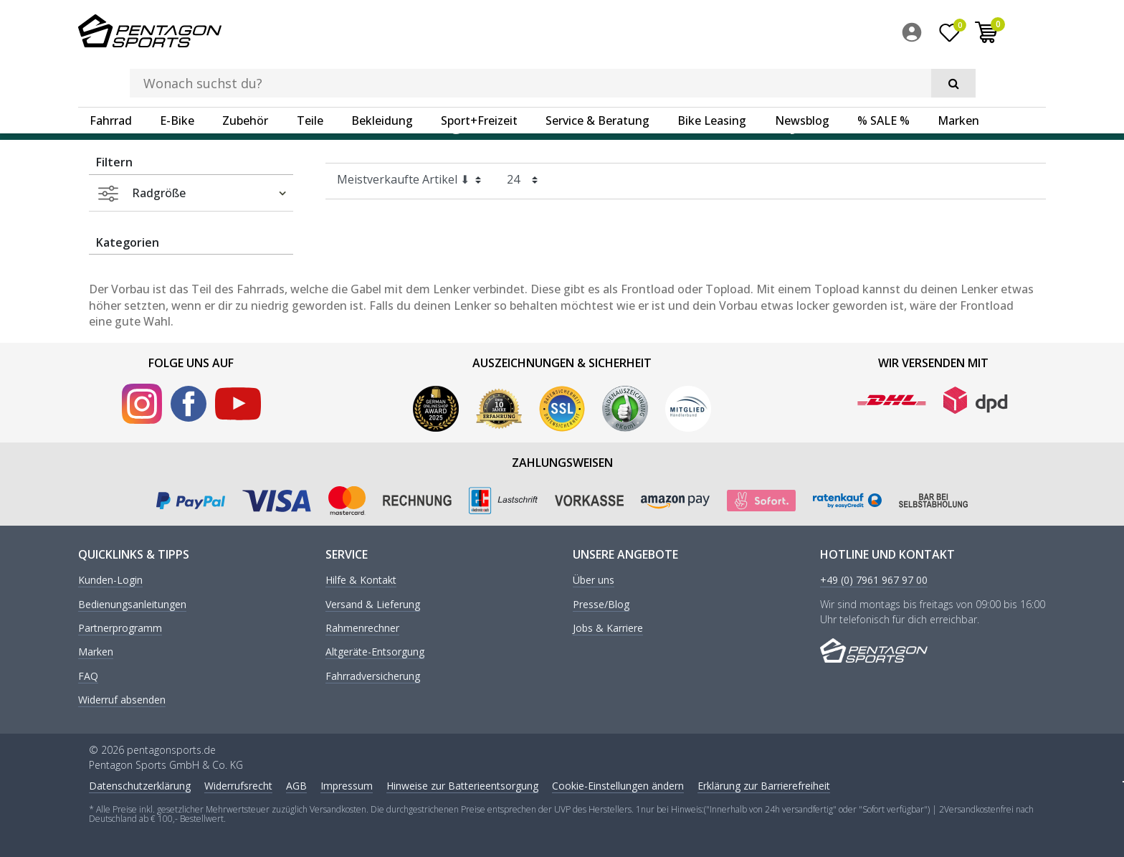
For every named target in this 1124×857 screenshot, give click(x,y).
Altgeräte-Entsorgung (374, 651)
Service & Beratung (597, 75)
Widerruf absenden (122, 699)
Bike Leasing (711, 75)
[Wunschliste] (987, 35)
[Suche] (841, 33)
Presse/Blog (601, 603)
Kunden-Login (110, 580)
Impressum (346, 784)
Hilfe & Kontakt (360, 580)
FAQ (88, 675)
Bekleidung (382, 75)
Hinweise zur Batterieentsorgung (462, 784)
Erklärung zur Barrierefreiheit (763, 784)
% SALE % (883, 75)
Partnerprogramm (120, 628)
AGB (296, 784)
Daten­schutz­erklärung (140, 784)
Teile (310, 75)
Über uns (593, 580)
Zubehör (245, 75)
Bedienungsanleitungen (132, 603)
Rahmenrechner (362, 628)
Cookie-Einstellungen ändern (618, 784)
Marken (958, 75)
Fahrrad (111, 75)
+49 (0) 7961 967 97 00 (874, 580)
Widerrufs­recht (238, 784)
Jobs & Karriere (608, 628)
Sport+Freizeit (479, 75)
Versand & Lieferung (372, 603)
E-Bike (177, 75)
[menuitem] (952, 35)
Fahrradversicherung (372, 675)
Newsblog (802, 75)
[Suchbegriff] (539, 33)
